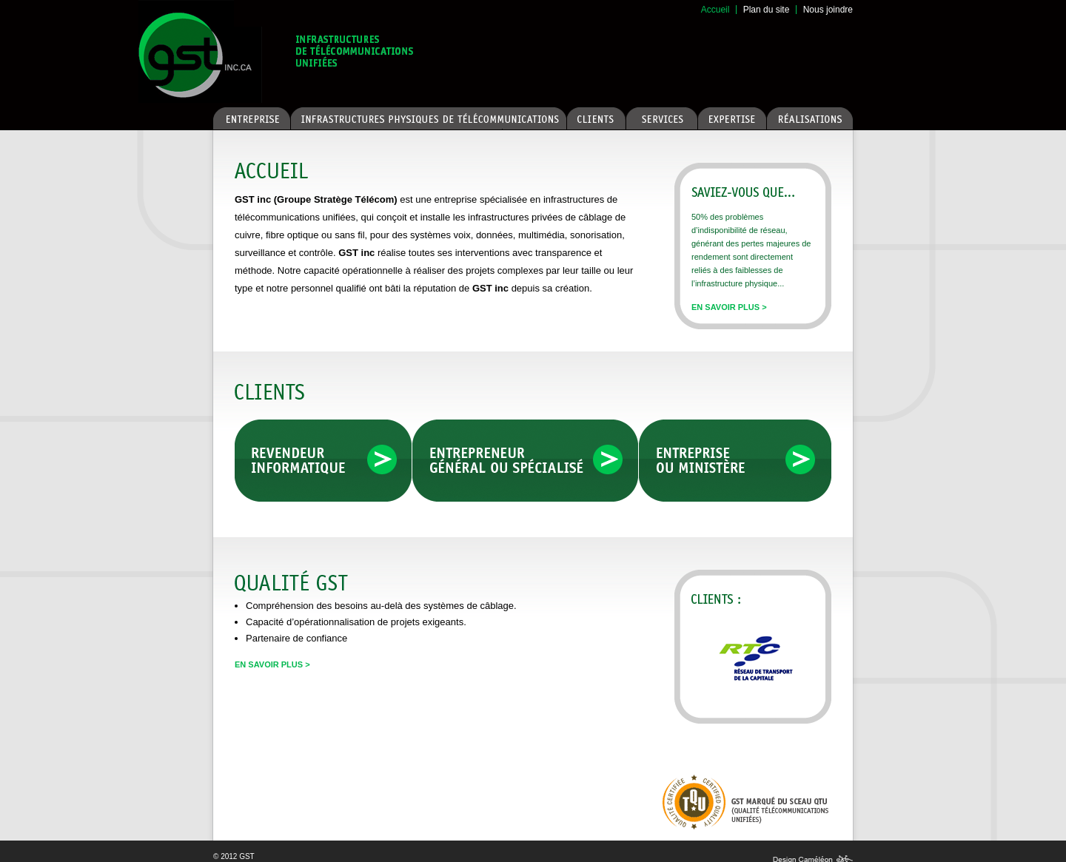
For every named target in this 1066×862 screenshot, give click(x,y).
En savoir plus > (729, 307)
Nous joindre (828, 9)
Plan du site (766, 9)
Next (813, 673)
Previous (699, 673)
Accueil (715, 9)
